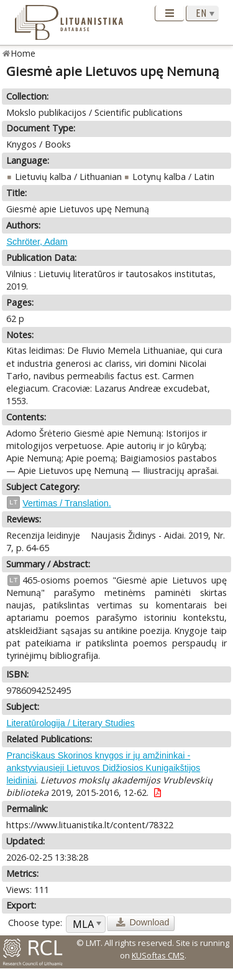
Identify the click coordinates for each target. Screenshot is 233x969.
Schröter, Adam (36, 242)
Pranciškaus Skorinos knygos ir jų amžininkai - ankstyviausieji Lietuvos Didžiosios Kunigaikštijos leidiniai (103, 767)
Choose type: (35, 923)
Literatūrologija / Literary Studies (70, 723)
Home (23, 53)
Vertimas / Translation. (66, 503)
